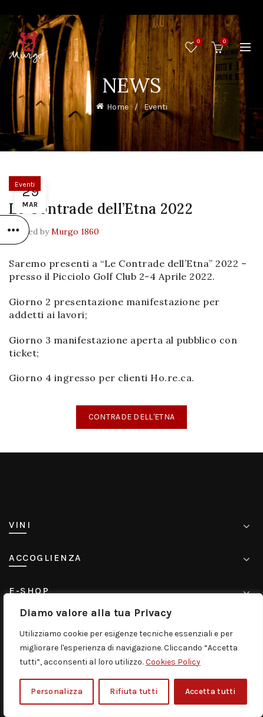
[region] (133, 655)
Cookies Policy (173, 662)
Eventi (155, 107)
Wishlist (197, 42)
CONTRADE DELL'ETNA (131, 417)
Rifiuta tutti (133, 691)
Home (118, 107)
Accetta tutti (210, 691)
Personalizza (57, 691)
